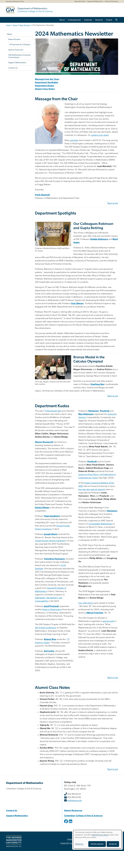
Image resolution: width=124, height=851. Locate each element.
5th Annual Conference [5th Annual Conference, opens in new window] (45, 628)
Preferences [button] (79, 844)
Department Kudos (44, 86)
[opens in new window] (66, 823)
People (109, 20)
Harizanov (93, 411)
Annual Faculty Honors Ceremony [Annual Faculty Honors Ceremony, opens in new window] (50, 541)
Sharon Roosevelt (44, 442)
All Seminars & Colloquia (20, 44)
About (62, 20)
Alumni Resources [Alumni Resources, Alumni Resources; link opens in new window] (73, 810)
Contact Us (13, 68)
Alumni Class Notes (45, 89)
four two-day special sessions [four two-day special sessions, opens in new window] (91, 489)
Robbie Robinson (99, 239)
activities (74, 140)
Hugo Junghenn (52, 516)
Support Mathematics (95, 1)
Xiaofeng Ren (97, 384)
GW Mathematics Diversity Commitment (19, 56)
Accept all (113, 844)
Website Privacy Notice (100, 835)
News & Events (80, 1)
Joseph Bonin (50, 534)
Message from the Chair (47, 79)
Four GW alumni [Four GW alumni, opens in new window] (85, 603)
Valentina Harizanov (54, 559)
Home (8, 25)
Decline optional (97, 844)
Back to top (112, 203)
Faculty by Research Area (15, 1)
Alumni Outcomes (111, 1)
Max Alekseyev (86, 414)
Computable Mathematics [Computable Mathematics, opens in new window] (101, 524)
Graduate (88, 20)
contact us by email (100, 135)
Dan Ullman (77, 303)
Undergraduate (74, 20)
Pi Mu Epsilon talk (53, 411)
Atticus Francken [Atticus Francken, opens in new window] (94, 613)
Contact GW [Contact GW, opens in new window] (64, 843)
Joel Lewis (49, 651)
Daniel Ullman (42, 508)
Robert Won (50, 639)
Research (99, 20)
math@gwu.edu (74, 801)
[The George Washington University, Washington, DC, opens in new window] (13, 841)
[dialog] (97, 839)
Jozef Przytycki (51, 606)
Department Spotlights (46, 82)
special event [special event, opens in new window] (108, 621)
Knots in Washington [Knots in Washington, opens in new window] (51, 609)
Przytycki (104, 411)
